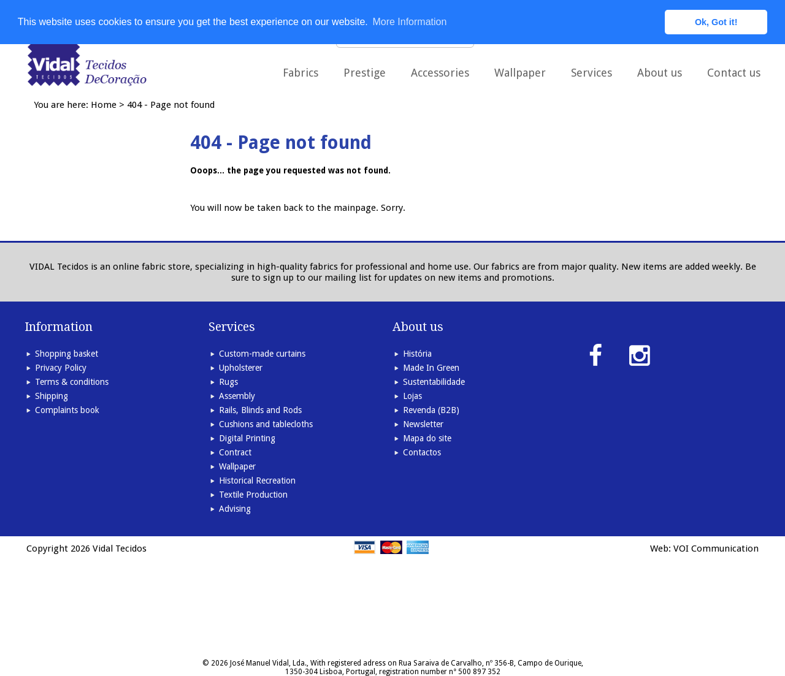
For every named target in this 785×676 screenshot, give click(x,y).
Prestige (364, 72)
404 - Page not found (171, 104)
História (417, 354)
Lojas (412, 396)
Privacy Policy (60, 368)
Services (591, 72)
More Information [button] (409, 22)
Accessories (440, 72)
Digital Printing (247, 438)
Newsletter (423, 424)
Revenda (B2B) (431, 410)
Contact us (733, 72)
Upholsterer (240, 368)
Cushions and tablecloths (266, 424)
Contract (235, 452)
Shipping (51, 396)
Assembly (237, 396)
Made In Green (431, 368)
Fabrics (300, 72)
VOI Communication (716, 548)
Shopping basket (66, 354)
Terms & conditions (72, 382)
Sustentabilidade (434, 382)
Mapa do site (427, 438)
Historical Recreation (257, 480)
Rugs (228, 382)
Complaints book (67, 410)
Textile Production (253, 494)
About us (659, 72)
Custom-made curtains (262, 354)
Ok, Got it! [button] (716, 22)
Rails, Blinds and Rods (260, 410)
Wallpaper (520, 72)
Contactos (422, 452)
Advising (235, 509)
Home (104, 104)
